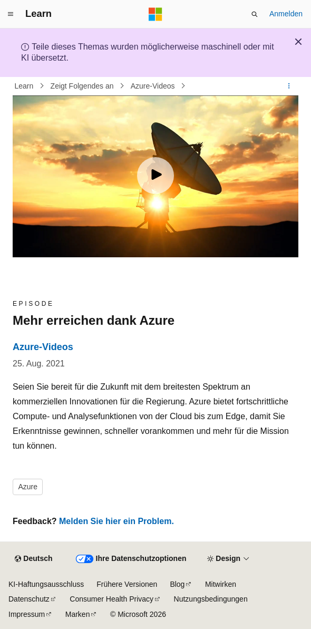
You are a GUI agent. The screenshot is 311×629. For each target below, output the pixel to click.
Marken (77, 614)
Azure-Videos (154, 86)
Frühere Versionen (126, 584)
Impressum (26, 614)
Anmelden (286, 13)
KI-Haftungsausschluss (46, 584)
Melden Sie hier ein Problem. (116, 521)
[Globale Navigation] (10, 14)
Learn (25, 86)
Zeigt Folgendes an (83, 86)
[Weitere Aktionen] (289, 86)
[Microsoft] (155, 14)
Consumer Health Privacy (111, 599)
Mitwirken (220, 584)
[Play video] (155, 175)
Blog (177, 584)
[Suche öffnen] (254, 14)
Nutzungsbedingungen (211, 599)
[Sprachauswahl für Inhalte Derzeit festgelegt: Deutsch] (33, 558)
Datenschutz (29, 599)
